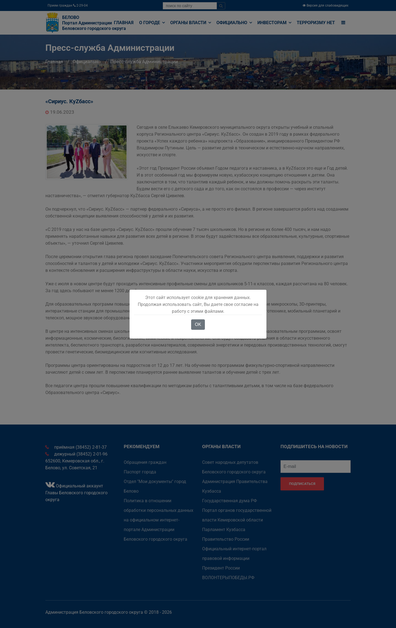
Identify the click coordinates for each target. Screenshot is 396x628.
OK (198, 324)
